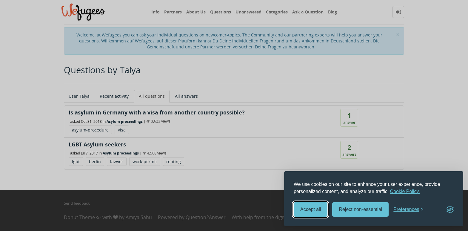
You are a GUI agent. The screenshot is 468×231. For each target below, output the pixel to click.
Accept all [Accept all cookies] (310, 209)
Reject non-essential (360, 209)
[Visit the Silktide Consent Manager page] (450, 209)
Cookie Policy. (405, 191)
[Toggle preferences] (408, 209)
